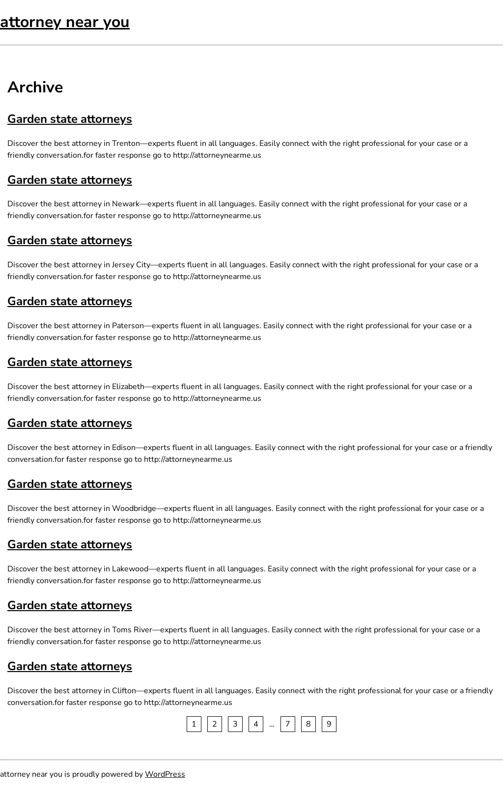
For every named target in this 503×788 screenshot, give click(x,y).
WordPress (165, 774)
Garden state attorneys (69, 119)
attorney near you (65, 21)
